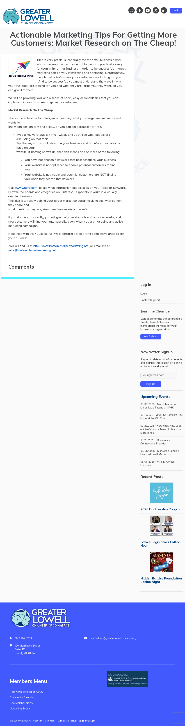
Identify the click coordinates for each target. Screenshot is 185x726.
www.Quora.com (26, 188)
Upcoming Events (155, 396)
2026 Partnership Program (161, 509)
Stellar (91, 721)
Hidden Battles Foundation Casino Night (161, 580)
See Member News (21, 702)
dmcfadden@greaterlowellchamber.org (113, 638)
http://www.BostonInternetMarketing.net (60, 246)
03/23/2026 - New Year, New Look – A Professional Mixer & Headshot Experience (161, 429)
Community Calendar (22, 697)
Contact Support (150, 300)
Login (176, 10)
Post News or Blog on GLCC (26, 691)
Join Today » (150, 336)
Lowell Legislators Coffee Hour (160, 543)
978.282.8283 (23, 638)
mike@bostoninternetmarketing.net (32, 250)
